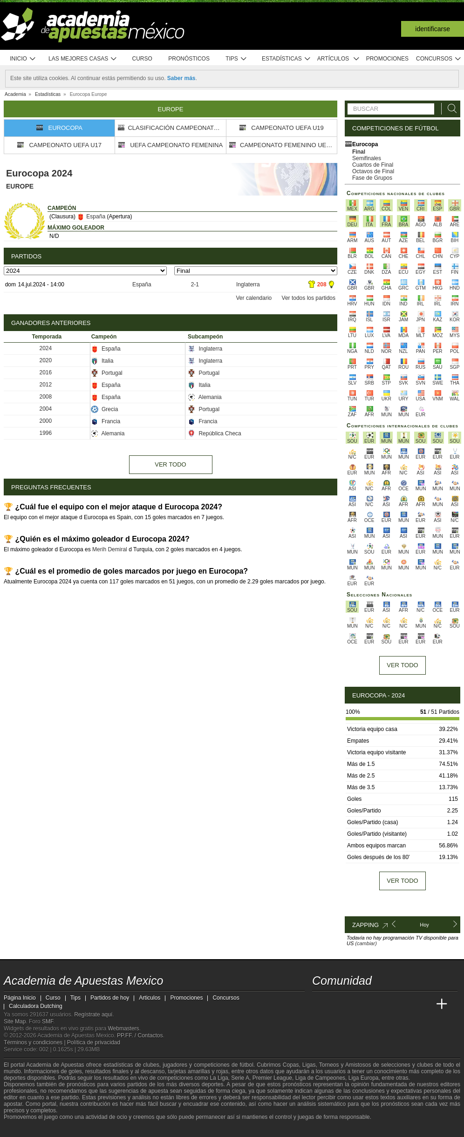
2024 (46, 348)
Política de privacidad (93, 1042)
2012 (46, 384)
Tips (236, 59)
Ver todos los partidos (308, 298)
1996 (46, 433)
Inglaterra (248, 284)
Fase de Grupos (372, 178)
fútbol (246, 1065)
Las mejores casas (82, 59)
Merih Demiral (109, 549)
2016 (46, 372)
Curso (142, 58)
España (91, 216)
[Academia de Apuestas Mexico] (320, 1004)
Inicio (23, 59)
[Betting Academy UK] (424, 1004)
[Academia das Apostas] (337, 1004)
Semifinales (366, 158)
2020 (46, 360)
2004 (46, 409)
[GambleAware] (25, 1129)
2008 (46, 396)
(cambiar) (365, 943)
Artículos (338, 59)
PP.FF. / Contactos (140, 1035)
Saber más (181, 78)
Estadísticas (286, 59)
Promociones (387, 58)
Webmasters (123, 1028)
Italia (102, 361)
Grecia (104, 409)
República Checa (214, 433)
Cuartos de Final (372, 165)
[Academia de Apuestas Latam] (407, 1004)
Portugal (107, 373)
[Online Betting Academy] (372, 1004)
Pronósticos (189, 58)
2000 (46, 421)
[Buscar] (449, 109)
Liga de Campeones (320, 1078)
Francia (105, 421)
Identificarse (432, 29)
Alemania (205, 397)
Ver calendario (254, 298)
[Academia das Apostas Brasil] (355, 1004)
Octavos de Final (373, 171)
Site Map (15, 1021)
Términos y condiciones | (35, 1042)
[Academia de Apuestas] (389, 1004)
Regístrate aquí (93, 1014)
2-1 (195, 284)
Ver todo (170, 464)
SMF (47, 1021)
